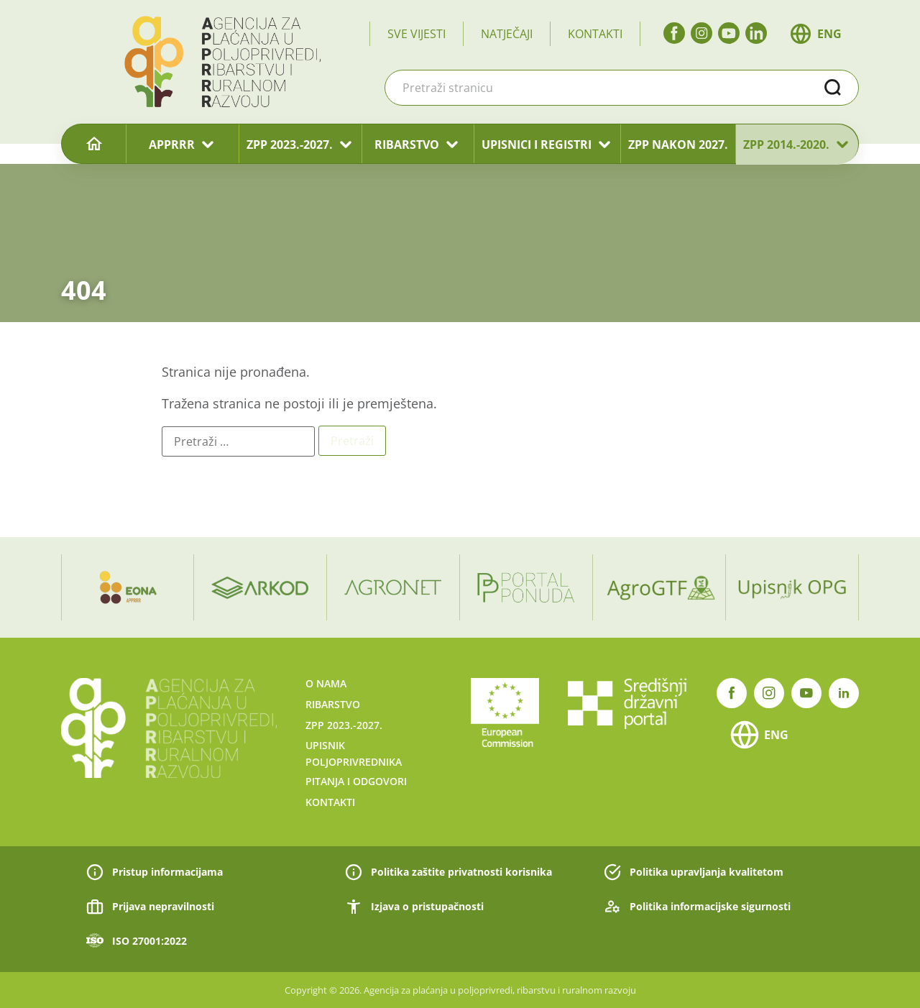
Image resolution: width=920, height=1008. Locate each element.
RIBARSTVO (406, 144)
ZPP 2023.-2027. (290, 144)
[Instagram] (701, 33)
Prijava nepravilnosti (163, 906)
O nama (325, 683)
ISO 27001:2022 (149, 941)
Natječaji (507, 34)
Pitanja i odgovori (356, 781)
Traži (833, 88)
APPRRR (172, 144)
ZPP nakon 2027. (678, 144)
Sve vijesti (416, 34)
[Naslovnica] (94, 144)
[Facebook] (674, 33)
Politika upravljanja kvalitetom (706, 872)
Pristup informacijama (167, 872)
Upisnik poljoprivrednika (353, 753)
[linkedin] (756, 33)
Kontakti (595, 34)
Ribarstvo (332, 704)
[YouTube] (729, 33)
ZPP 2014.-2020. (786, 144)
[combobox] (622, 88)
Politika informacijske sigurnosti (710, 906)
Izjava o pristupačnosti (427, 906)
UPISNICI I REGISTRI (537, 144)
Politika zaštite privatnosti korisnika (461, 872)
